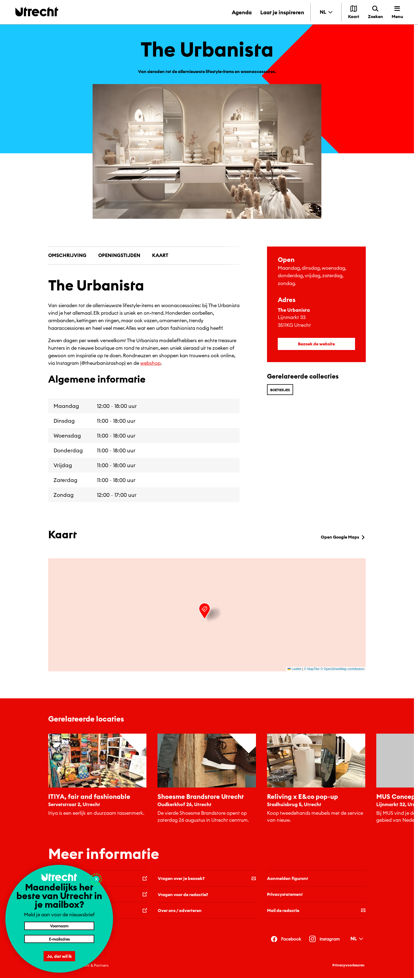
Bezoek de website (316, 343)
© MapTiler (311, 669)
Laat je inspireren (282, 12)
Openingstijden (119, 255)
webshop (150, 363)
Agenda (242, 12)
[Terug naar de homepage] (36, 11)
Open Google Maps (343, 537)
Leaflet (294, 669)
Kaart (160, 255)
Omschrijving (67, 255)
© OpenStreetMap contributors (342, 669)
